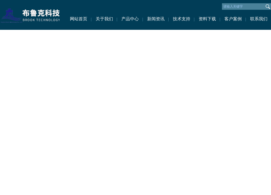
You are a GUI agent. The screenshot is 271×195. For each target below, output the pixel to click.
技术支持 (181, 19)
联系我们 (258, 19)
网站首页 (78, 19)
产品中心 (130, 19)
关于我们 (104, 19)
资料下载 (207, 19)
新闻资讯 (155, 19)
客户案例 (233, 19)
